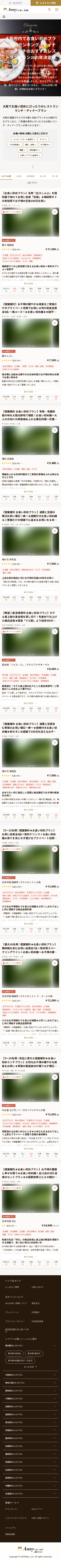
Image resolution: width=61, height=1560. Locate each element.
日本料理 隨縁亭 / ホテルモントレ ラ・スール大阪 (27, 996)
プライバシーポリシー (15, 1321)
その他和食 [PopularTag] (15, 144)
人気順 (18, 176)
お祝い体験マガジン (40, 1518)
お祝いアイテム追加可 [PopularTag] (30, 155)
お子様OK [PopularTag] (46, 144)
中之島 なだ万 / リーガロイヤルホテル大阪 (23, 1110)
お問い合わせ (37, 1287)
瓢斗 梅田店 (8, 244)
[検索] (50, 10)
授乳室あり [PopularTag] (35, 150)
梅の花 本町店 (9, 559)
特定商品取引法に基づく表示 (17, 1330)
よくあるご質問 (12, 1287)
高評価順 (30, 176)
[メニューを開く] (57, 10)
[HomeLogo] (31, 1549)
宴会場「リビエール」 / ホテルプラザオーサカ (25, 664)
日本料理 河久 (9, 1221)
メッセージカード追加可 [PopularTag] (24, 139)
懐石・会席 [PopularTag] (30, 144)
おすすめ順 (6, 176)
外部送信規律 (37, 1321)
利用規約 (35, 1312)
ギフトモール (11, 1509)
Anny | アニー (37, 1509)
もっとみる (29, 1366)
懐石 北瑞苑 (8, 458)
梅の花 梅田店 (9, 771)
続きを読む (30, 283)
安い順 (55, 176)
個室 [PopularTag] (22, 150)
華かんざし (7, 356)
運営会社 (35, 1303)
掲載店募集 (10, 1534)
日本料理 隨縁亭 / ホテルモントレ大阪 (21, 882)
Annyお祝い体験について (16, 1303)
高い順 (43, 176)
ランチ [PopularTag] (43, 139)
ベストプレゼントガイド (16, 1518)
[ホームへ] (15, 9)
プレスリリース (12, 1312)
